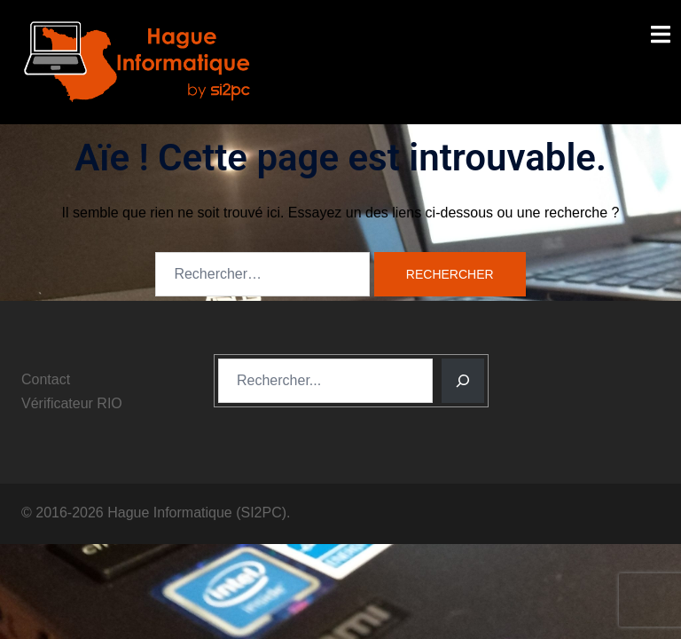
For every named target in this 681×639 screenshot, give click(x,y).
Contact (45, 379)
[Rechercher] (463, 381)
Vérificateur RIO (71, 403)
